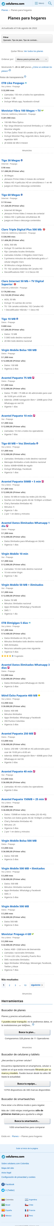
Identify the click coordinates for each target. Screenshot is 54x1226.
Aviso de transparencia (13, 77)
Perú (29, 1216)
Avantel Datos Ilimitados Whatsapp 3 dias (25, 666)
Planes (4, 10)
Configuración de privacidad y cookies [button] (18, 1177)
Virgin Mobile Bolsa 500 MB (19, 840)
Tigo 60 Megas (10, 195)
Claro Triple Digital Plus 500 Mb (21, 229)
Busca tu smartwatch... (27, 1121)
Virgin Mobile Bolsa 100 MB (19, 350)
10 (25, 985)
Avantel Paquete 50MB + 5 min (21, 481)
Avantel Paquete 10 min (16, 415)
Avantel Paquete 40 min (16, 771)
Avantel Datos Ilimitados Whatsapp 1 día (25, 524)
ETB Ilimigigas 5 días (14, 623)
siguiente (35, 985)
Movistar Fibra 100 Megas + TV (21, 110)
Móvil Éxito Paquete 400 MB (19, 695)
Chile (29, 1205)
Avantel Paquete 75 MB (16, 377)
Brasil (5, 1205)
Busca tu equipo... (27, 1083)
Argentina (31, 1200)
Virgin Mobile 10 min (14, 553)
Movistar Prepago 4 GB (16, 934)
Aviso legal (6, 1173)
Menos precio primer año (32, 59)
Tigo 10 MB (8, 319)
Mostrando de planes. (26, 69)
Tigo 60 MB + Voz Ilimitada (18, 443)
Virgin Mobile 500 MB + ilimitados (23, 868)
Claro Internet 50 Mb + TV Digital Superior (22, 282)
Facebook (7, 1184)
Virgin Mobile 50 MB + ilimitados (22, 584)
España (6, 1210)
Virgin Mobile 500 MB (15, 906)
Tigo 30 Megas (10, 160)
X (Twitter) (8, 1190)
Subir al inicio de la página (27, 1148)
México (6, 1216)
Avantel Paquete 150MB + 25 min (22, 799)
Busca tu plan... (27, 1032)
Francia (30, 1210)
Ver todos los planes (33, 51)
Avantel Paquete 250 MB (17, 733)
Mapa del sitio (7, 1168)
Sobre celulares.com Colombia (15, 1163)
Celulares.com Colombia (13, 4)
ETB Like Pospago (12, 83)
